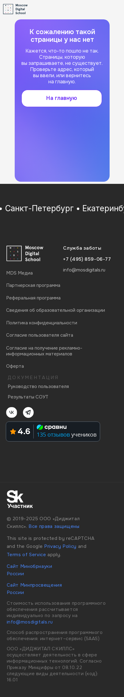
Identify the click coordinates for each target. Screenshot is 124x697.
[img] (108, 8)
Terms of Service (26, 555)
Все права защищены (53, 526)
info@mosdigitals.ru (30, 622)
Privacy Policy (60, 546)
